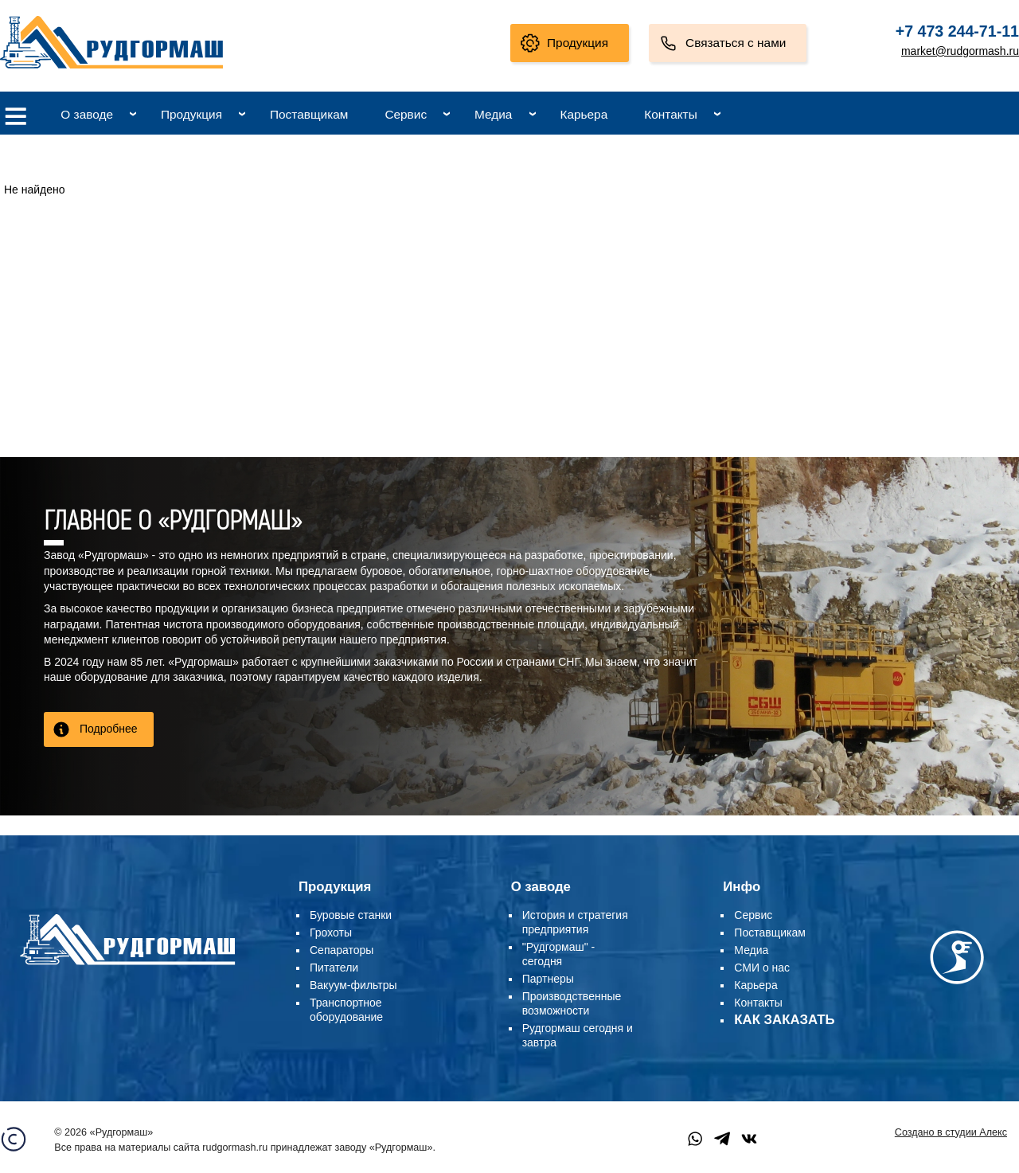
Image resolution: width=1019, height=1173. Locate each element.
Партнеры (548, 978)
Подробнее (109, 728)
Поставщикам (309, 114)
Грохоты (331, 932)
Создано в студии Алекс (951, 1132)
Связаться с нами (735, 42)
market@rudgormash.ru (960, 51)
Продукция (577, 42)
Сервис (406, 114)
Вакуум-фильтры (353, 985)
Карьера (583, 114)
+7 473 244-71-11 (957, 31)
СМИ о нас (762, 967)
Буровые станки (351, 915)
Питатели (334, 967)
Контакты (670, 114)
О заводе (87, 114)
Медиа (493, 114)
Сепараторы (341, 950)
